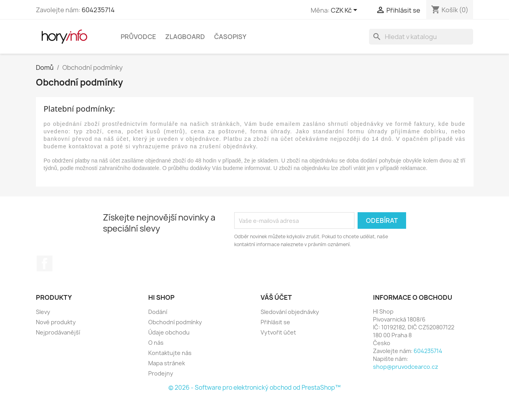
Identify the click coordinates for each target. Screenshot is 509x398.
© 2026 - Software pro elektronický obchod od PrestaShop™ (254, 387)
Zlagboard (185, 36)
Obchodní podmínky (175, 322)
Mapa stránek (166, 363)
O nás (156, 342)
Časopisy (230, 36)
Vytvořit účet (278, 332)
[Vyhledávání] (421, 37)
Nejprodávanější (58, 332)
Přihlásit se (275, 322)
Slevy (43, 312)
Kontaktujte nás (170, 353)
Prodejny (160, 373)
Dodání (157, 312)
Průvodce (138, 36)
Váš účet (276, 297)
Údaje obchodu (169, 332)
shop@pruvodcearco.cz (405, 366)
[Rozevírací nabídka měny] (345, 10)
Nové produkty (56, 322)
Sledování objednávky (290, 312)
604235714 (98, 10)
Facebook (44, 263)
